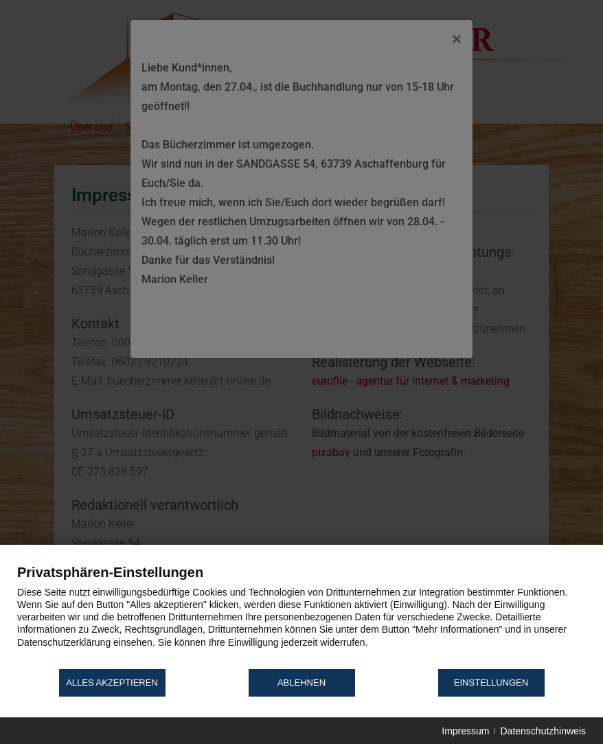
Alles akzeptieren (112, 682)
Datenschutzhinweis (543, 730)
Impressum (465, 730)
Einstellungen (491, 682)
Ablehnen (301, 682)
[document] (301, 615)
